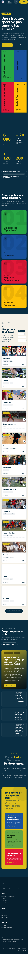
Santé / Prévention (6, 900)
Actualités (3, 925)
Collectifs (22, 337)
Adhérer (23, 2)
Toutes (21, 331)
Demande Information (6, 927)
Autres (21, 334)
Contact (3, 929)
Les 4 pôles (19, 45)
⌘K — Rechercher (9, 2)
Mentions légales (22, 948)
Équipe (3, 913)
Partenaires (4, 915)
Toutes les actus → (9, 644)
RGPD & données (22, 950)
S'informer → (7, 45)
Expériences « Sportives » (7, 896)
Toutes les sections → (14, 611)
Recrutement (4, 917)
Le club (3, 911)
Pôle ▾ (16, 2)
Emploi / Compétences (7, 903)
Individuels (22, 340)
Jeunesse (3, 898)
